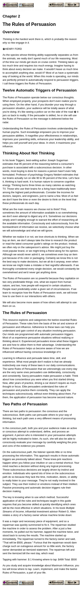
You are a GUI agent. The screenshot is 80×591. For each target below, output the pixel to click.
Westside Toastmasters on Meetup (24, 577)
